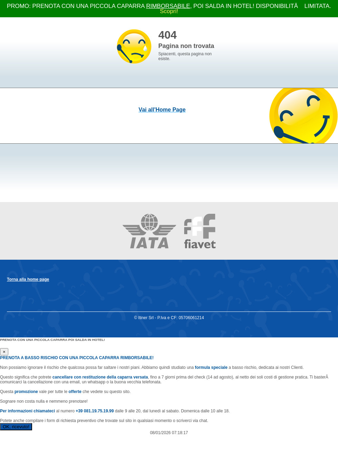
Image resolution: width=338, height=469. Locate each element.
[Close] (4, 351)
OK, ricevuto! (16, 426)
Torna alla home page (28, 279)
